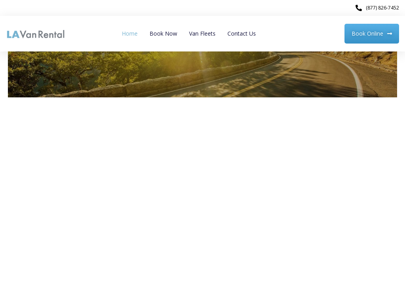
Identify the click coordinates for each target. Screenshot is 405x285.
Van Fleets (202, 33)
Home (130, 33)
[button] (371, 34)
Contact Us (241, 33)
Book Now (163, 33)
